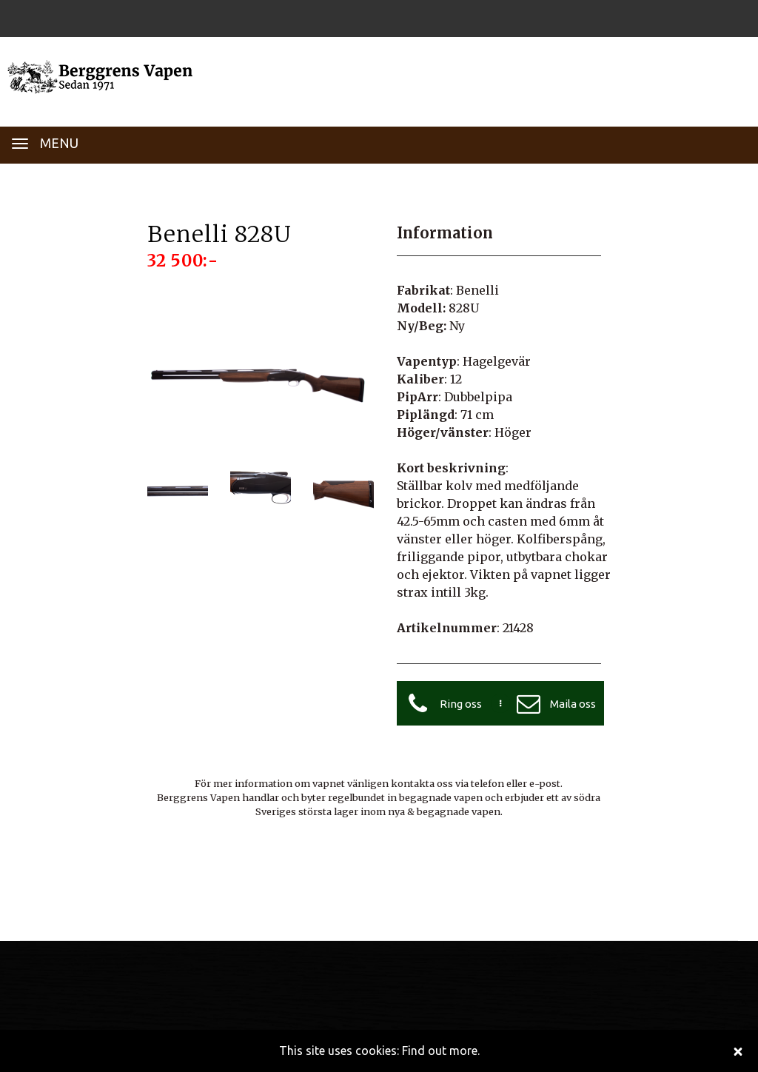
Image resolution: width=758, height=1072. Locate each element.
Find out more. (441, 1050)
